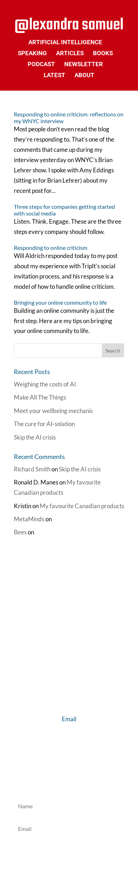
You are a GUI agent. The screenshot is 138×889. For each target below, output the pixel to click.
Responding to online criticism (50, 247)
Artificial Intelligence (65, 43)
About (84, 76)
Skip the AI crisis (35, 437)
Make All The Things (40, 397)
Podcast (41, 65)
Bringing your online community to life (60, 302)
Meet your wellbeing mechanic (53, 410)
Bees (20, 532)
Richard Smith (32, 469)
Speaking (32, 54)
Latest (54, 76)
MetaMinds (29, 519)
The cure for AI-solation (44, 424)
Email (69, 719)
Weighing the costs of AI (45, 384)
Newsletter (83, 65)
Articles (70, 54)
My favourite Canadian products (82, 506)
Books (103, 54)
